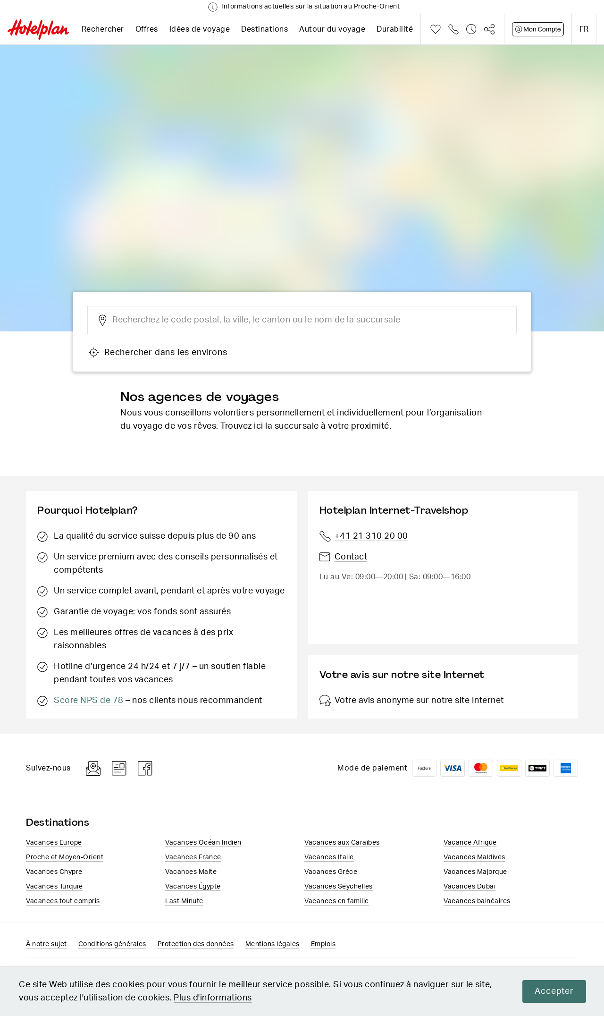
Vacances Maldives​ (474, 857)
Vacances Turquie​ (54, 886)
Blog (119, 768)
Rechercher (103, 29)
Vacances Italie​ (329, 857)
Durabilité (395, 29)
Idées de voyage (199, 29)
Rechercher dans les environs (157, 352)
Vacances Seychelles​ (338, 886)
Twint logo (537, 768)
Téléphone (453, 29)
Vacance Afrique (470, 842)
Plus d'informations (213, 998)
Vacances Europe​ (54, 842)
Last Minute (184, 901)
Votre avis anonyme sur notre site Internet (411, 700)
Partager (489, 29)
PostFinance (509, 768)
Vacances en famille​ (336, 901)
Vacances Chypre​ (54, 872)
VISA (452, 768)
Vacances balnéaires (477, 901)
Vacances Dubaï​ (469, 886)
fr (583, 29)
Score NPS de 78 (89, 700)
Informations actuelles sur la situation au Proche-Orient (310, 6)
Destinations (264, 29)
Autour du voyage (332, 29)
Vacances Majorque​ (475, 872)
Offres (146, 29)
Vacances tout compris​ (63, 901)
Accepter (553, 991)
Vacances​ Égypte (193, 886)
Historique (471, 29)
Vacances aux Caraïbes (342, 842)
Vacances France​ (193, 857)
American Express (566, 768)
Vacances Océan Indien (203, 842)
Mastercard (481, 768)
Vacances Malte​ (191, 872)
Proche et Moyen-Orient (64, 857)
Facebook (145, 768)
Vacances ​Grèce (330, 872)
